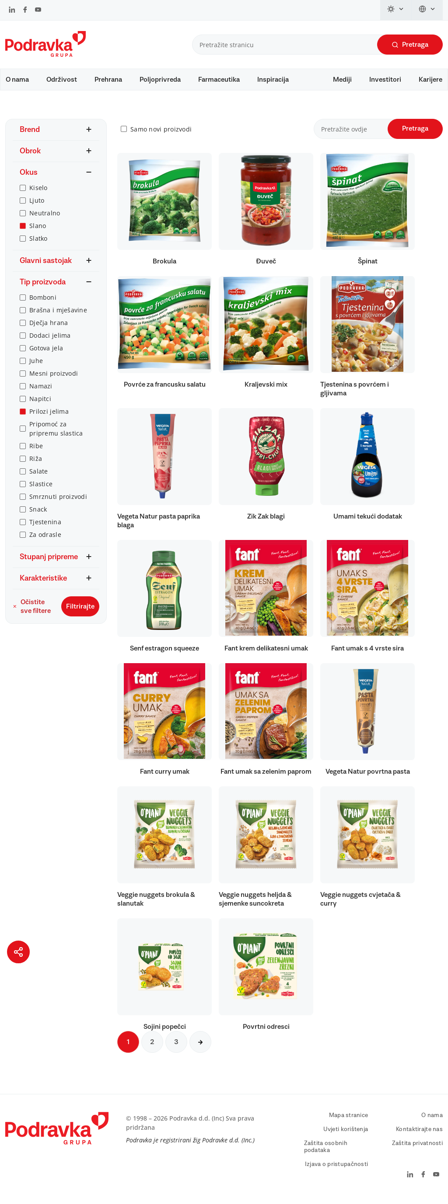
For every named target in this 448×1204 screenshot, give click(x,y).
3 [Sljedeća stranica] (176, 1046)
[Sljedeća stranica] (200, 1046)
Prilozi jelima (49, 416)
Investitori (385, 79)
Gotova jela (46, 352)
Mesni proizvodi (53, 378)
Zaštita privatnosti (417, 1148)
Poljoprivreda (160, 79)
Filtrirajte (80, 610)
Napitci (40, 403)
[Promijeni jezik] (427, 10)
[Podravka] (45, 54)
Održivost (61, 79)
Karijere (430, 79)
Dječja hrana (48, 327)
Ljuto (36, 205)
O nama (17, 79)
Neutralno (44, 217)
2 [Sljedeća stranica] (152, 1046)
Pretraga (410, 44)
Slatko (38, 243)
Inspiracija (273, 79)
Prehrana (108, 79)
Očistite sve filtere (32, 611)
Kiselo (38, 192)
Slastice (40, 488)
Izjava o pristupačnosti (336, 1169)
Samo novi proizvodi (161, 133)
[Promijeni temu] (396, 10)
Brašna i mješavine (58, 314)
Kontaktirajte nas (419, 1134)
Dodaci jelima (50, 340)
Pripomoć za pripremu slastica (56, 433)
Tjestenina (45, 526)
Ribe (36, 450)
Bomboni (42, 302)
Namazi (40, 390)
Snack (38, 513)
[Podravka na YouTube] (38, 10)
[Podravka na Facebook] (25, 10)
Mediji (342, 79)
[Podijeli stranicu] (18, 952)
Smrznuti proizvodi (58, 501)
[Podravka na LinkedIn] (12, 10)
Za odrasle (45, 539)
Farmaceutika (219, 79)
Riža (35, 463)
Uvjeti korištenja (345, 1134)
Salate (38, 475)
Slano (37, 230)
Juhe (36, 365)
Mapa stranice (348, 1120)
